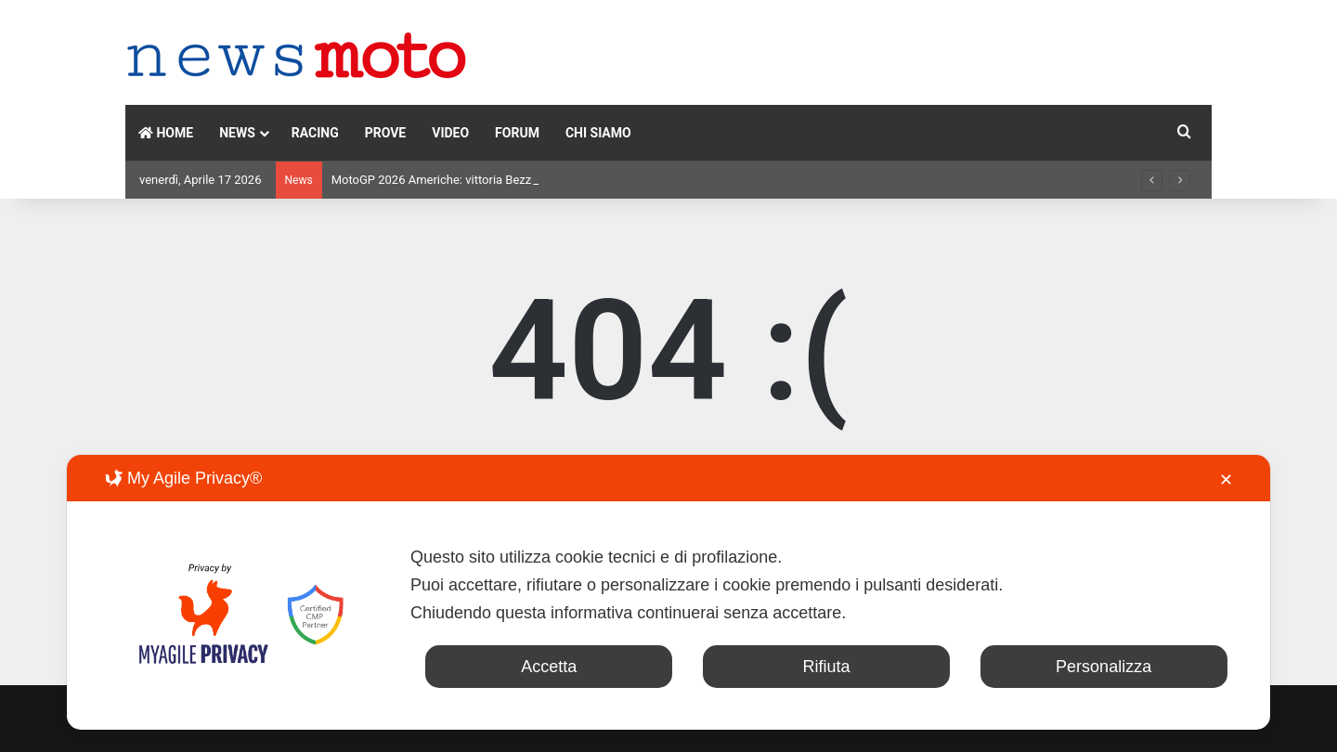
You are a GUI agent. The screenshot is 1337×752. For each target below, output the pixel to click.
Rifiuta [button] (826, 666)
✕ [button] (1226, 480)
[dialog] (668, 592)
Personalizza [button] (1103, 666)
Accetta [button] (549, 666)
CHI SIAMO (598, 132)
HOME (165, 132)
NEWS (237, 132)
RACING (315, 132)
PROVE (386, 132)
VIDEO (450, 132)
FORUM (517, 132)
